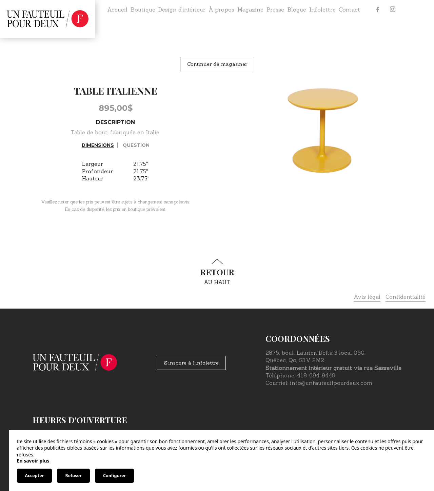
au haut (217, 272)
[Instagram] (392, 9)
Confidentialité (406, 296)
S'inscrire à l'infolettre (191, 363)
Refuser (73, 475)
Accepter (34, 475)
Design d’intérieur (181, 9)
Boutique (143, 9)
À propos (221, 9)
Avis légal (367, 296)
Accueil (117, 9)
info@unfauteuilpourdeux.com (331, 382)
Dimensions (98, 145)
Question (136, 145)
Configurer (114, 475)
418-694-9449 (316, 375)
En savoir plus (33, 460)
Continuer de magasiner (217, 64)
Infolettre (322, 9)
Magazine (250, 9)
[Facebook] (377, 9)
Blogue (296, 9)
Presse (275, 9)
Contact (349, 9)
